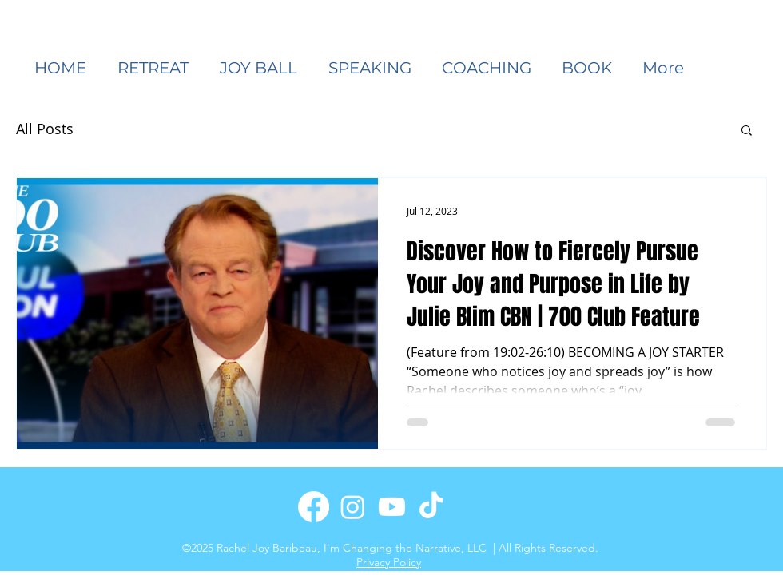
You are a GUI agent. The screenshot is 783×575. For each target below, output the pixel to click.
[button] (373, 68)
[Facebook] (313, 506)
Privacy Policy (388, 562)
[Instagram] (352, 506)
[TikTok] (431, 506)
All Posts (45, 128)
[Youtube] (391, 506)
